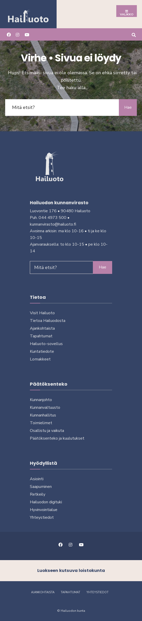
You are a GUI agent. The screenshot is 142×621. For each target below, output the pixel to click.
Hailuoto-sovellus (46, 344)
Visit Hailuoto (42, 313)
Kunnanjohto (41, 400)
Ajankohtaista (42, 328)
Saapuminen (41, 486)
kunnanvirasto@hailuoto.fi (53, 224)
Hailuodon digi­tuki (46, 502)
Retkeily (37, 494)
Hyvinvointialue (43, 510)
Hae (128, 107)
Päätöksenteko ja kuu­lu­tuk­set (57, 438)
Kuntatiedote (42, 351)
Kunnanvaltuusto (45, 407)
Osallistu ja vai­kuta (47, 430)
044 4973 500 (52, 217)
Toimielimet (41, 423)
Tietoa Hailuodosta (47, 320)
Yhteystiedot (42, 517)
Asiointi (36, 479)
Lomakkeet (40, 359)
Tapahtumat (41, 336)
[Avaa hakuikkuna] (133, 34)
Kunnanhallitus (43, 415)
